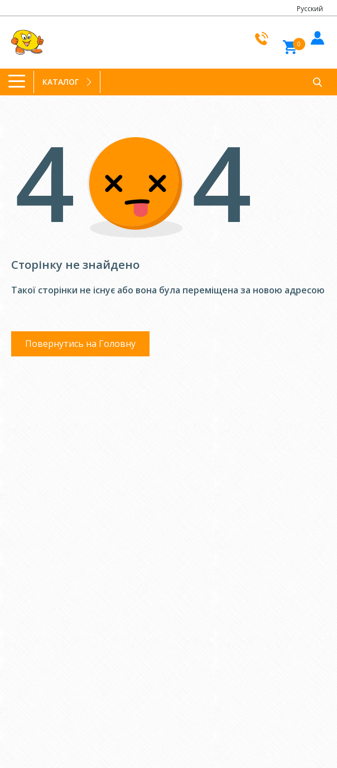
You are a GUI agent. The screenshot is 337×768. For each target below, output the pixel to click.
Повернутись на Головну (80, 343)
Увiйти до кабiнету (316, 36)
